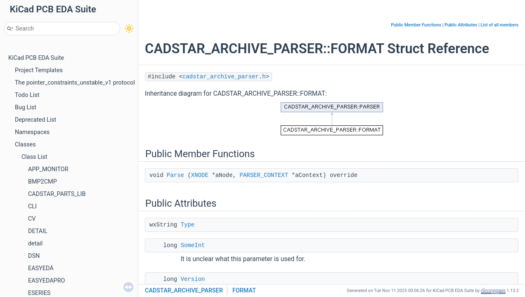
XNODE (199, 175)
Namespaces (32, 132)
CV (32, 218)
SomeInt (193, 245)
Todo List (27, 95)
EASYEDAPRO (46, 280)
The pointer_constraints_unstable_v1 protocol (75, 82)
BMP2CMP (42, 181)
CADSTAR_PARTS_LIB (56, 194)
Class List (34, 156)
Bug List (25, 107)
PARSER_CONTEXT (263, 175)
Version (193, 279)
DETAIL (37, 231)
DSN (34, 255)
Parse (175, 175)
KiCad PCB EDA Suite (36, 57)
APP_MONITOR (48, 169)
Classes (25, 144)
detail (35, 243)
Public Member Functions (416, 25)
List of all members (499, 25)
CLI (32, 206)
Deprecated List (35, 119)
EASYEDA (41, 268)
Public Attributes (461, 25)
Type (188, 225)
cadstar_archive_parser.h (224, 76)
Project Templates (39, 70)
